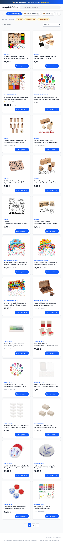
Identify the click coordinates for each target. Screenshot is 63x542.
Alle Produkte (14, 14)
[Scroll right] (59, 13)
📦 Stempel (48, 14)
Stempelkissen (30, 19)
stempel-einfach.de (10, 7)
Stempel (19, 19)
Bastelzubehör (43, 19)
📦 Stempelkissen (31, 14)
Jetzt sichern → (46, 2)
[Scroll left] (3, 13)
